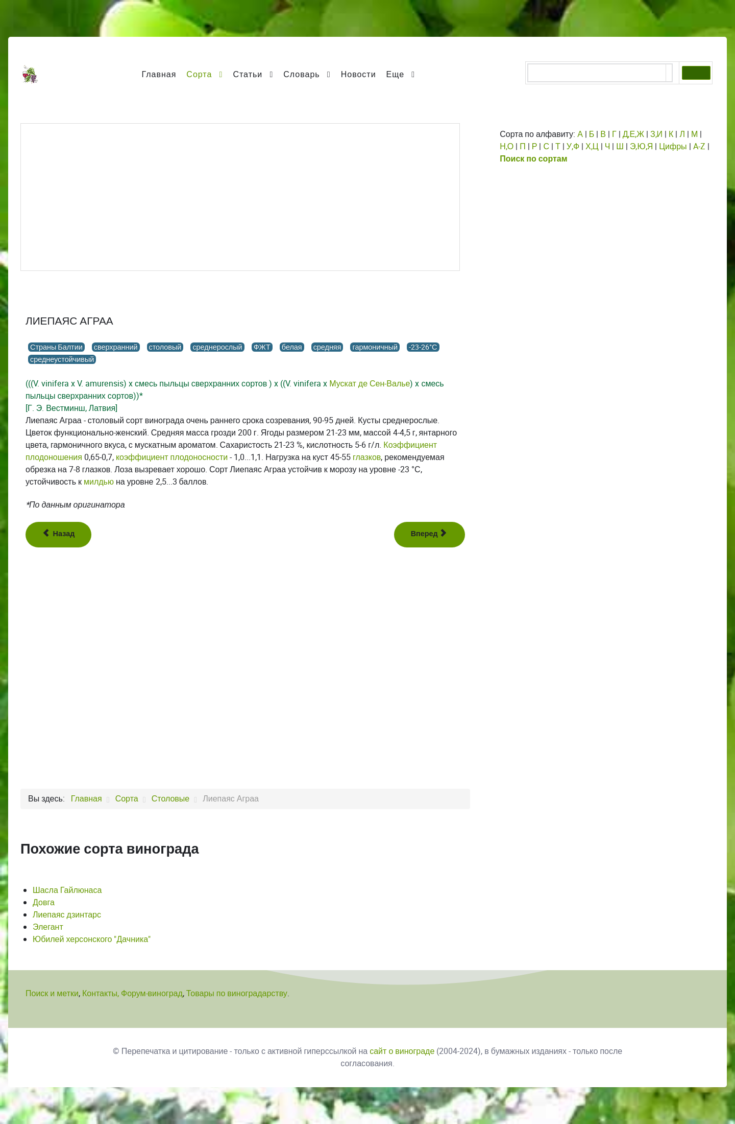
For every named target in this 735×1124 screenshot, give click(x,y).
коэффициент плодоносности (172, 457)
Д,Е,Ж (633, 134)
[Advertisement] (240, 197)
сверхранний (116, 347)
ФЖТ (262, 347)
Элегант (48, 927)
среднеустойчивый (62, 359)
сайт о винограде (402, 1051)
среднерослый (217, 347)
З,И (656, 134)
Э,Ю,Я (641, 146)
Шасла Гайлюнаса (67, 890)
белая (292, 347)
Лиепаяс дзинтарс (67, 915)
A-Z (699, 146)
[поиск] (597, 74)
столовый (165, 347)
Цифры (673, 146)
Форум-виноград (152, 993)
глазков (367, 457)
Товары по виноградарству (236, 993)
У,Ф (573, 146)
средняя (327, 347)
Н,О (506, 146)
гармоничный (375, 347)
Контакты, (101, 993)
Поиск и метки (52, 993)
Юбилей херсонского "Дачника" (92, 939)
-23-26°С (423, 347)
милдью (99, 482)
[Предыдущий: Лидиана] (58, 534)
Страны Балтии (56, 347)
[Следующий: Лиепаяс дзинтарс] (429, 534)
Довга (44, 902)
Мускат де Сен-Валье (369, 383)
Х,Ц (592, 146)
